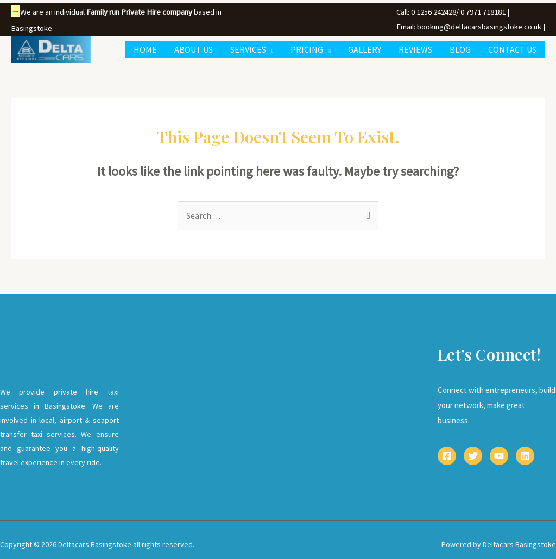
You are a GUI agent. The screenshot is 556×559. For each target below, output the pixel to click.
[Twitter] (473, 456)
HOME (145, 49)
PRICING (306, 49)
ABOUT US (193, 49)
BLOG (460, 49)
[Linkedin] (525, 456)
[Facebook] (447, 456)
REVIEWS (415, 49)
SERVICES (248, 49)
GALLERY (364, 49)
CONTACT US (512, 49)
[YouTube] (499, 456)
